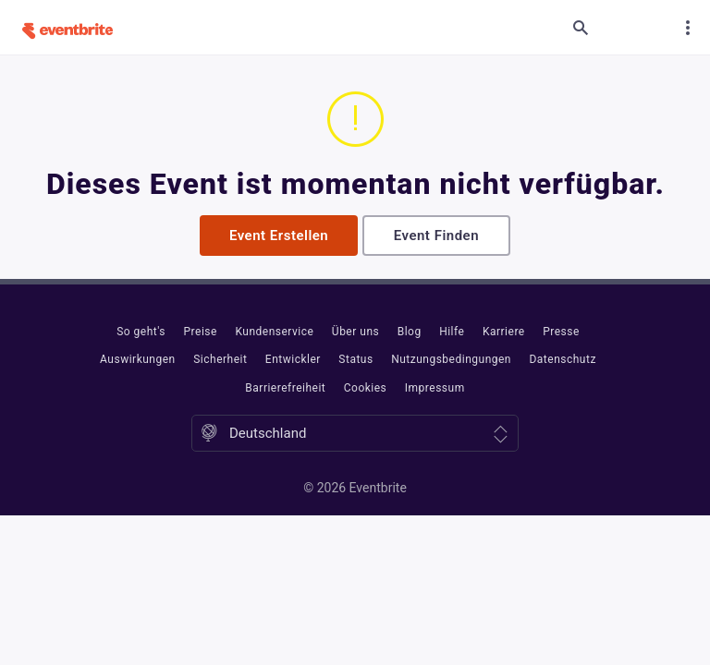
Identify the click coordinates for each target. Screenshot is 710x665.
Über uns (355, 331)
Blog (410, 331)
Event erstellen (278, 235)
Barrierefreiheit (285, 387)
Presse (561, 331)
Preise (200, 331)
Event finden (436, 235)
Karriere (504, 331)
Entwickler (293, 359)
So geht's (140, 331)
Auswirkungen (138, 359)
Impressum (435, 387)
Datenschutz (562, 359)
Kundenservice (274, 331)
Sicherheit (220, 359)
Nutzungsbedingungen (451, 359)
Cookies (365, 387)
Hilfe (451, 331)
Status (355, 359)
